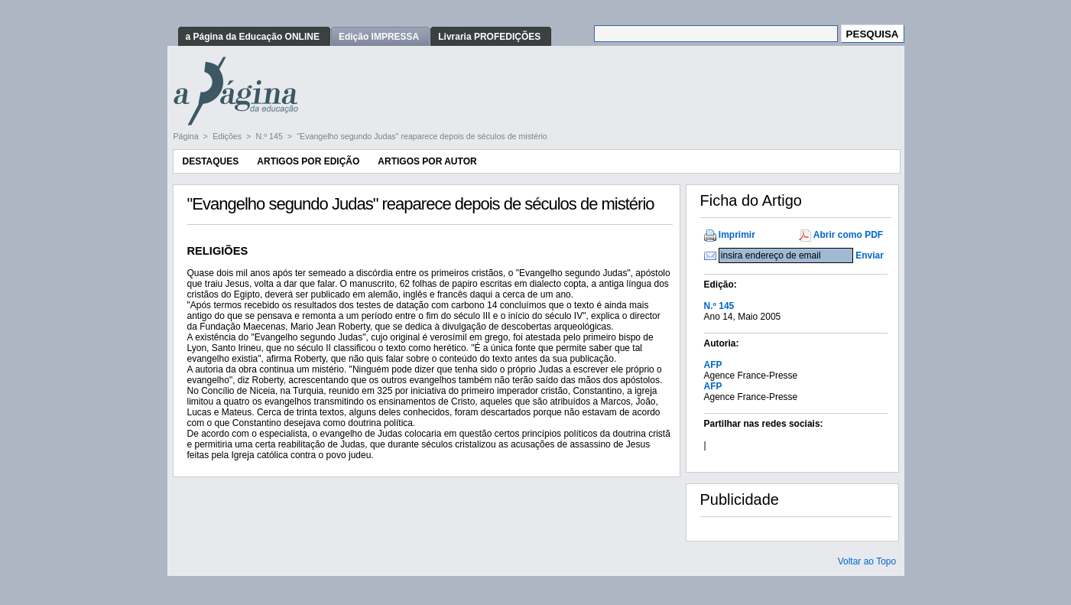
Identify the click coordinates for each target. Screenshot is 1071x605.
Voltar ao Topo (867, 561)
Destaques (211, 161)
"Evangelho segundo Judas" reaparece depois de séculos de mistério (422, 136)
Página (187, 136)
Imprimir (737, 234)
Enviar (869, 255)
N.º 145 (270, 136)
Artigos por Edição (308, 161)
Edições (228, 136)
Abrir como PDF (848, 234)
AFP (713, 364)
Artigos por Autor (427, 161)
